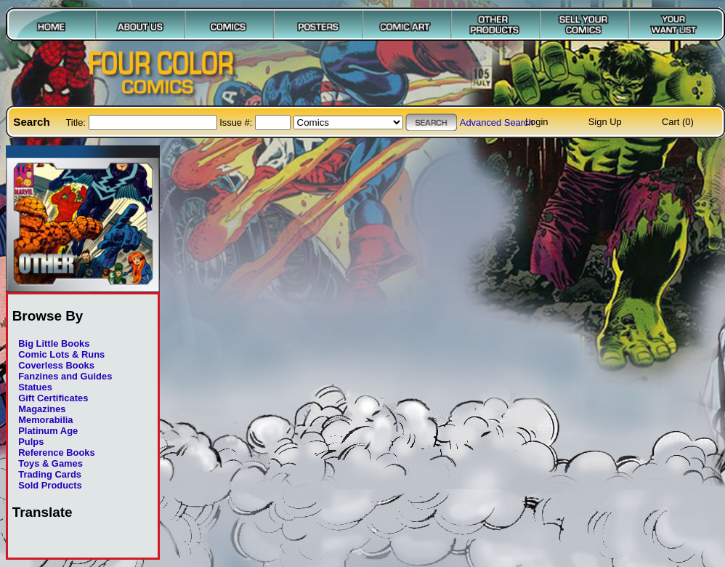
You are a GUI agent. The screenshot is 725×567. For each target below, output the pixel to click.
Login (536, 121)
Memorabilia (45, 419)
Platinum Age (48, 430)
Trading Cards (49, 474)
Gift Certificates (53, 398)
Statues (35, 387)
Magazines (41, 408)
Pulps (31, 441)
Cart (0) (678, 121)
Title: (76, 122)
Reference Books (56, 452)
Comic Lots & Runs (61, 354)
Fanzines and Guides (65, 376)
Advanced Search (497, 122)
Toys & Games (50, 463)
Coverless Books (56, 365)
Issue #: (237, 122)
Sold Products (49, 485)
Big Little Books (53, 343)
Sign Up (605, 121)
